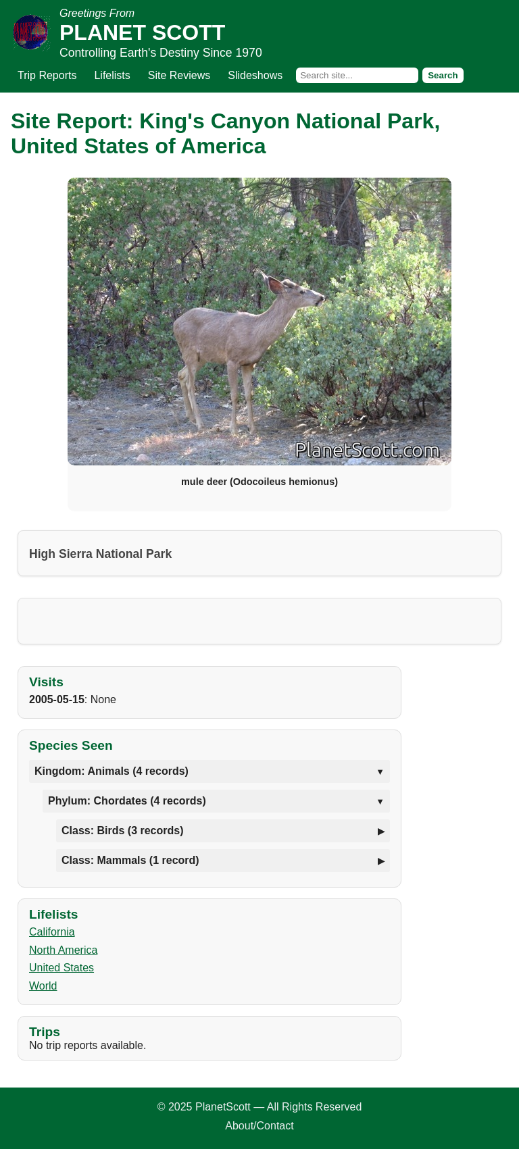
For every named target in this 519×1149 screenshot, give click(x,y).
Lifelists (112, 75)
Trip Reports (47, 75)
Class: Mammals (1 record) (130, 860)
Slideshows (255, 75)
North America (63, 950)
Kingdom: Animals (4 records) (111, 771)
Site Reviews (179, 75)
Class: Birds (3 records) (122, 830)
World (43, 986)
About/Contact (259, 1125)
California (52, 932)
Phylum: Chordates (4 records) (127, 801)
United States (61, 967)
